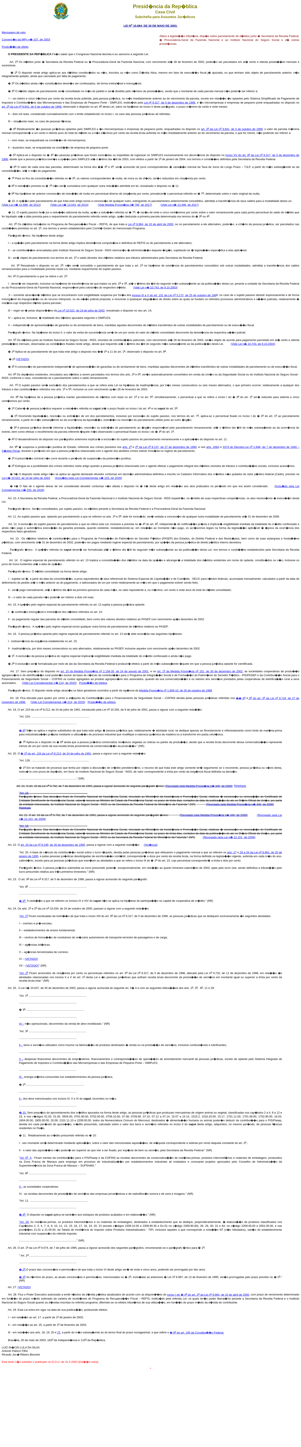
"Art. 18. (24, 793)
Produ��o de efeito (15, 46)
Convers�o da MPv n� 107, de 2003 (26, 39)
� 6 (22, 730)
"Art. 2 (23, 973)
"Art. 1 (23, 916)
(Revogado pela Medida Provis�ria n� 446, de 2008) (199, 786)
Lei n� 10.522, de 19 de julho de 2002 (26, 478)
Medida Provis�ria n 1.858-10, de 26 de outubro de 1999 (175, 690)
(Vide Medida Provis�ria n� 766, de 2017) (125, 204)
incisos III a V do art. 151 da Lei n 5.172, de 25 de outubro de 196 (174, 295)
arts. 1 (127, 447)
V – (21, 1059)
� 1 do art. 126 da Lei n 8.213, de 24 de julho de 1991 (55, 753)
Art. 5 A (26, 1157)
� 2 (22, 1269)
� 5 (22, 901)
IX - (21, 1076)
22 (58, 1332)
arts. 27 (232, 852)
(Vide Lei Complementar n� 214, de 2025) (49, 683)
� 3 (22, 1277)
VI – (21, 1023)
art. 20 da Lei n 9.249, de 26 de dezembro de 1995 (52, 844)
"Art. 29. (24, 1222)
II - (20, 1098)
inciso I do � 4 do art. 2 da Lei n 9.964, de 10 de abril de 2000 (208, 1294)
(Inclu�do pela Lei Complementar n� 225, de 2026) (88, 478)
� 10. (23, 1112)
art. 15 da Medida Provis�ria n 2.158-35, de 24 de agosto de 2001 (105, 671)
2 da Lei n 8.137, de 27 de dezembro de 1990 (165, 447)
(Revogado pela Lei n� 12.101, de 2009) (229, 837)
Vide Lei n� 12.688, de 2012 (21, 204)
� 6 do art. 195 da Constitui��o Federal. (197, 1332)
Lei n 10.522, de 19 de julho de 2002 (81, 310)
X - (21, 1186)
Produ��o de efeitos (93, 683)
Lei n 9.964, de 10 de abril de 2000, (151, 224)
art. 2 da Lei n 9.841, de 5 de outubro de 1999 (232, 129)
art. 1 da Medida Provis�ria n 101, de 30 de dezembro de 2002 (200, 671)
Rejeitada (240, 786)
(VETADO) (22, 359)
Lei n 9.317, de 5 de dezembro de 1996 (169, 102)
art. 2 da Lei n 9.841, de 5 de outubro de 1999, (32, 106)
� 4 (22, 1214)
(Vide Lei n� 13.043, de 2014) (69, 204)
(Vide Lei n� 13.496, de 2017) (180, 204)
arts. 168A (212, 447)
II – (21, 1045)
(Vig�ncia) (151, 844)
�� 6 (240, 698)
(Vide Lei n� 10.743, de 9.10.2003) (155, 287)
